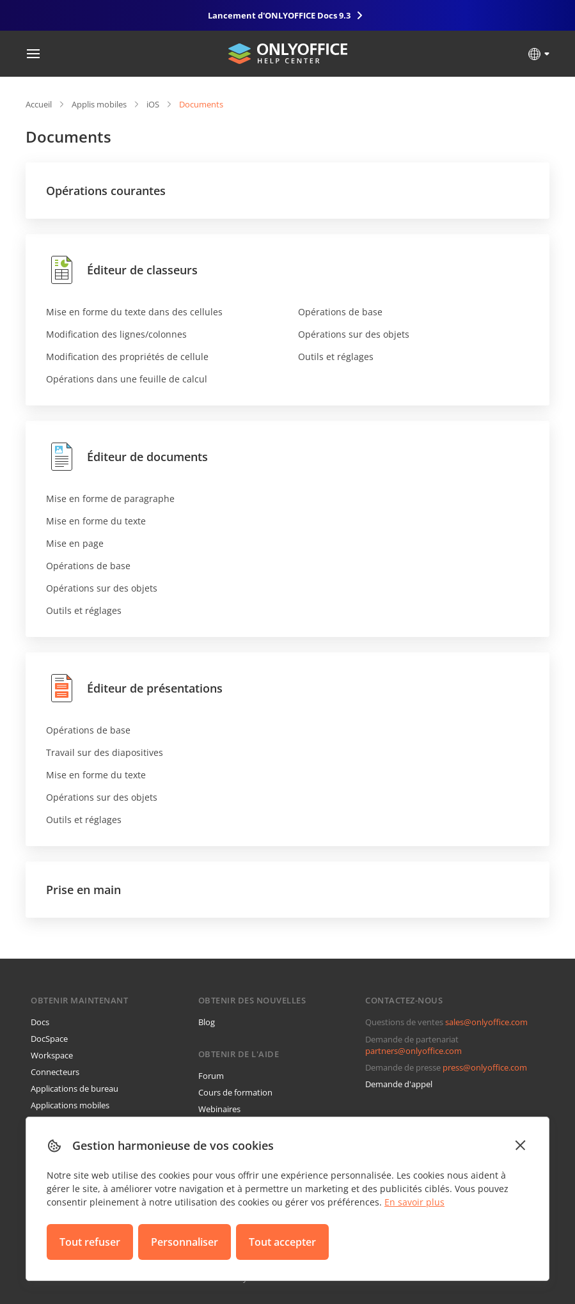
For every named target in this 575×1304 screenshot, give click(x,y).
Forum (211, 1075)
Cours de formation (235, 1092)
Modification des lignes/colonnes (116, 334)
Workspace (52, 1055)
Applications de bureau (74, 1088)
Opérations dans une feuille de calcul (126, 379)
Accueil (39, 104)
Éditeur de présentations (134, 688)
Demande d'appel (398, 1084)
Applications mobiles (70, 1105)
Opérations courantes (106, 190)
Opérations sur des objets (353, 334)
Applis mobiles (99, 104)
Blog (206, 1022)
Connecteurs (55, 1072)
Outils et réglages (336, 356)
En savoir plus (414, 1202)
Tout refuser (89, 1242)
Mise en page (75, 543)
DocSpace (49, 1038)
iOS (152, 104)
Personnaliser (184, 1242)
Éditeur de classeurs (122, 270)
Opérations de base (340, 312)
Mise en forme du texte (96, 521)
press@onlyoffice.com (485, 1067)
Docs (40, 1022)
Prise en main (83, 889)
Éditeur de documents (127, 456)
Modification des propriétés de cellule (127, 356)
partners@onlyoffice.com (413, 1051)
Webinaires (219, 1109)
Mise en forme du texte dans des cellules (134, 312)
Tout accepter (282, 1242)
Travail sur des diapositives (104, 752)
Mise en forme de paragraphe (110, 498)
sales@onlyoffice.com (486, 1022)
